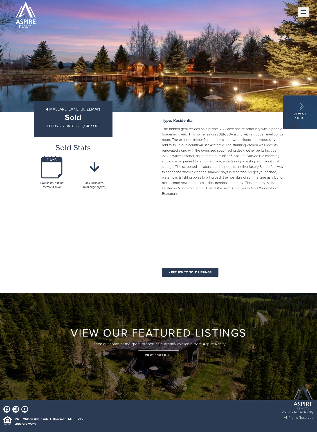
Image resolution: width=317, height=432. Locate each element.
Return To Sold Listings (190, 272)
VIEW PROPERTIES (158, 355)
